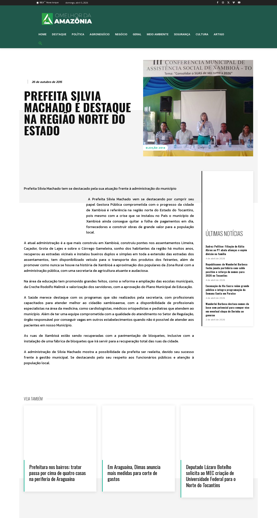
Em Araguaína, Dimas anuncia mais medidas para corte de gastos (134, 473)
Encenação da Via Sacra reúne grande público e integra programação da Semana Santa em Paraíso (227, 289)
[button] (40, 43)
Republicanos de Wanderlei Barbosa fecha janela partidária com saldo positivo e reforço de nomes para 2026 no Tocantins (226, 270)
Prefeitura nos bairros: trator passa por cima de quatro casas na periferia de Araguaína (57, 473)
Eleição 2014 (155, 148)
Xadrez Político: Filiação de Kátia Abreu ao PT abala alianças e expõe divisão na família (226, 250)
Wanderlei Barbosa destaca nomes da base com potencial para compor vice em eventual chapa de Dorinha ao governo (227, 309)
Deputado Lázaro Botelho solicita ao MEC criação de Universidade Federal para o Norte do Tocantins (211, 476)
